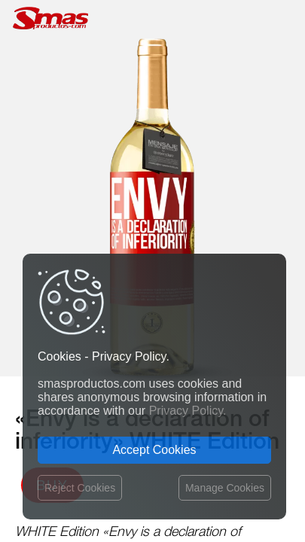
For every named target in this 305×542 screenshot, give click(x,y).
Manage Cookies (224, 488)
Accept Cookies (154, 449)
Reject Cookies (79, 488)
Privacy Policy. (188, 410)
